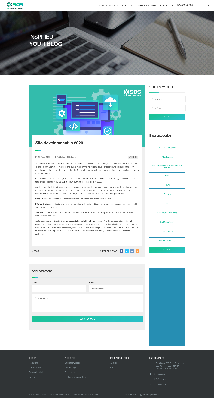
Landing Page (70, 368)
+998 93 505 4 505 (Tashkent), (167, 366)
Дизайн (167, 176)
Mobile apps (167, 157)
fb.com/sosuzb (158, 384)
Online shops (167, 231)
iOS (111, 368)
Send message (87, 319)
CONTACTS (165, 6)
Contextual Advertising (167, 213)
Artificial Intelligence (167, 148)
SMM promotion (167, 222)
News (167, 185)
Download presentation (150, 395)
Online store (70, 372)
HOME (101, 6)
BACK (35, 251)
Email (92, 283)
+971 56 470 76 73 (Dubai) (166, 369)
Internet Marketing (167, 241)
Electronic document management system (167, 166)
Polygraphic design (37, 372)
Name (35, 283)
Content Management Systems (77, 377)
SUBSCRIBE (167, 117)
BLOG (153, 6)
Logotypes (33, 377)
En (204, 5)
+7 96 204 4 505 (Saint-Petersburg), (170, 363)
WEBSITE (133, 157)
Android (113, 363)
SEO (167, 204)
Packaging (33, 363)
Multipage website (72, 363)
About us (113, 6)
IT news (167, 194)
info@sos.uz (157, 374)
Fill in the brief (129, 395)
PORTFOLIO (127, 6)
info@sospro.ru (158, 379)
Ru (208, 5)
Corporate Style (35, 368)
